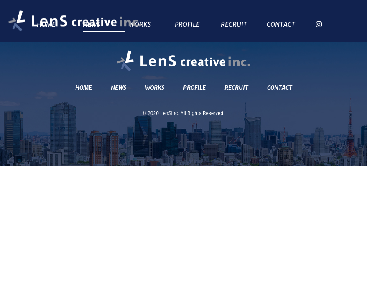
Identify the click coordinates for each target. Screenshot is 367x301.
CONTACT (281, 24)
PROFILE (187, 24)
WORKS (140, 24)
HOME (83, 88)
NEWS (118, 88)
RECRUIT (234, 24)
